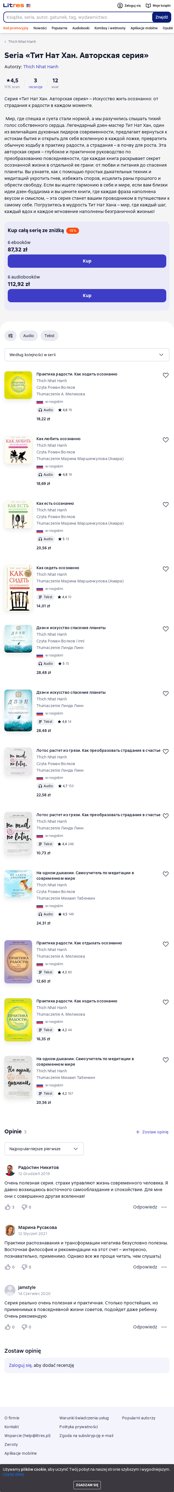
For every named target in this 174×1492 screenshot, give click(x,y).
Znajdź (161, 17)
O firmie (11, 1417)
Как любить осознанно (58, 438)
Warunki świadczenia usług (84, 1417)
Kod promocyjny (15, 28)
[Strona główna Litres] (17, 5)
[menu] (87, 354)
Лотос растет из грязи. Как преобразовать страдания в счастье (98, 750)
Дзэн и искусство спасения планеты (71, 627)
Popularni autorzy (138, 1417)
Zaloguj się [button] (20, 1365)
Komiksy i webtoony (110, 28)
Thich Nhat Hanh (51, 380)
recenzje (36, 87)
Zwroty (11, 1444)
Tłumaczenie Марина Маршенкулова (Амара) (80, 458)
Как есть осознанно (55, 503)
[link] (79, 1167)
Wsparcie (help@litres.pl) (27, 1435)
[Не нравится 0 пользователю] (27, 1207)
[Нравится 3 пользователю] (10, 1207)
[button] (10, 335)
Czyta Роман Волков (55, 387)
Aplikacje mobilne (144, 28)
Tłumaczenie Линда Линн (60, 647)
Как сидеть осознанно (57, 567)
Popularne (59, 28)
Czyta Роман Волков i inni (60, 641)
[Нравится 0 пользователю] (10, 1267)
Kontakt (11, 1426)
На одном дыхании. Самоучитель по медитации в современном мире (85, 875)
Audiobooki (80, 28)
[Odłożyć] (166, 375)
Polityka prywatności (78, 1426)
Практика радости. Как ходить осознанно (77, 374)
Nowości (40, 28)
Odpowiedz (145, 1207)
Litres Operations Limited (87, 1472)
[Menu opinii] (164, 1207)
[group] (87, 1170)
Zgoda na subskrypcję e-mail (86, 1435)
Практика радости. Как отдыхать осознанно (79, 943)
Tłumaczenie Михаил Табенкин (65, 898)
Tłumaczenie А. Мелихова (60, 394)
